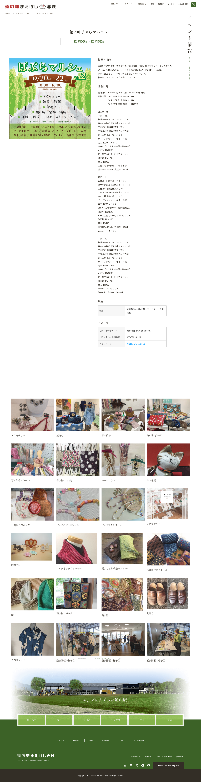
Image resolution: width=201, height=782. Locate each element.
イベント (128, 4)
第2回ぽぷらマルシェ (136, 343)
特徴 (152, 4)
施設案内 (142, 4)
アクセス (171, 4)
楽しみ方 (115, 4)
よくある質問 (183, 4)
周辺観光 (161, 4)
